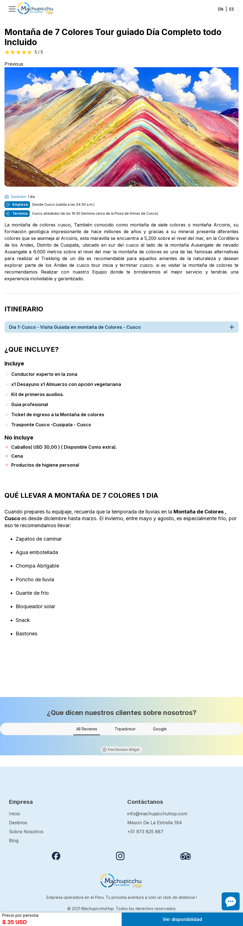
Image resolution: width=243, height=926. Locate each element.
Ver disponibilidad (182, 919)
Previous (13, 64)
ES (231, 9)
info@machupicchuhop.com (157, 813)
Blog (13, 840)
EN (220, 9)
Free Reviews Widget (120, 749)
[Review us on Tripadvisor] (185, 856)
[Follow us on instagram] (120, 856)
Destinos (18, 822)
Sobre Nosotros (26, 831)
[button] (4, 740)
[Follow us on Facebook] (56, 856)
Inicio (14, 813)
